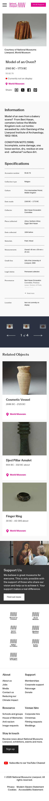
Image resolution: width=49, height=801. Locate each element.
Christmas (30, 718)
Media (5, 688)
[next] (38, 335)
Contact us (8, 692)
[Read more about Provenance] (34, 287)
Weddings (30, 726)
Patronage (30, 688)
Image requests (10, 726)
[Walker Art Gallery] (13, 643)
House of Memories (12, 718)
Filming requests (33, 722)
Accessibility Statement (31, 790)
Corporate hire (32, 714)
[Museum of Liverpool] (13, 616)
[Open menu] (4, 5)
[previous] (11, 335)
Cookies (12, 790)
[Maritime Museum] (36, 629)
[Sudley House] (36, 643)
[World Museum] (36, 616)
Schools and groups (12, 714)
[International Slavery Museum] (13, 629)
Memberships (32, 681)
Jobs (4, 685)
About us (7, 681)
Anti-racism (8, 722)
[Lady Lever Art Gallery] (13, 656)
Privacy (11, 787)
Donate (28, 692)
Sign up (10, 749)
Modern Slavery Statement (30, 787)
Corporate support (34, 685)
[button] (10, 327)
